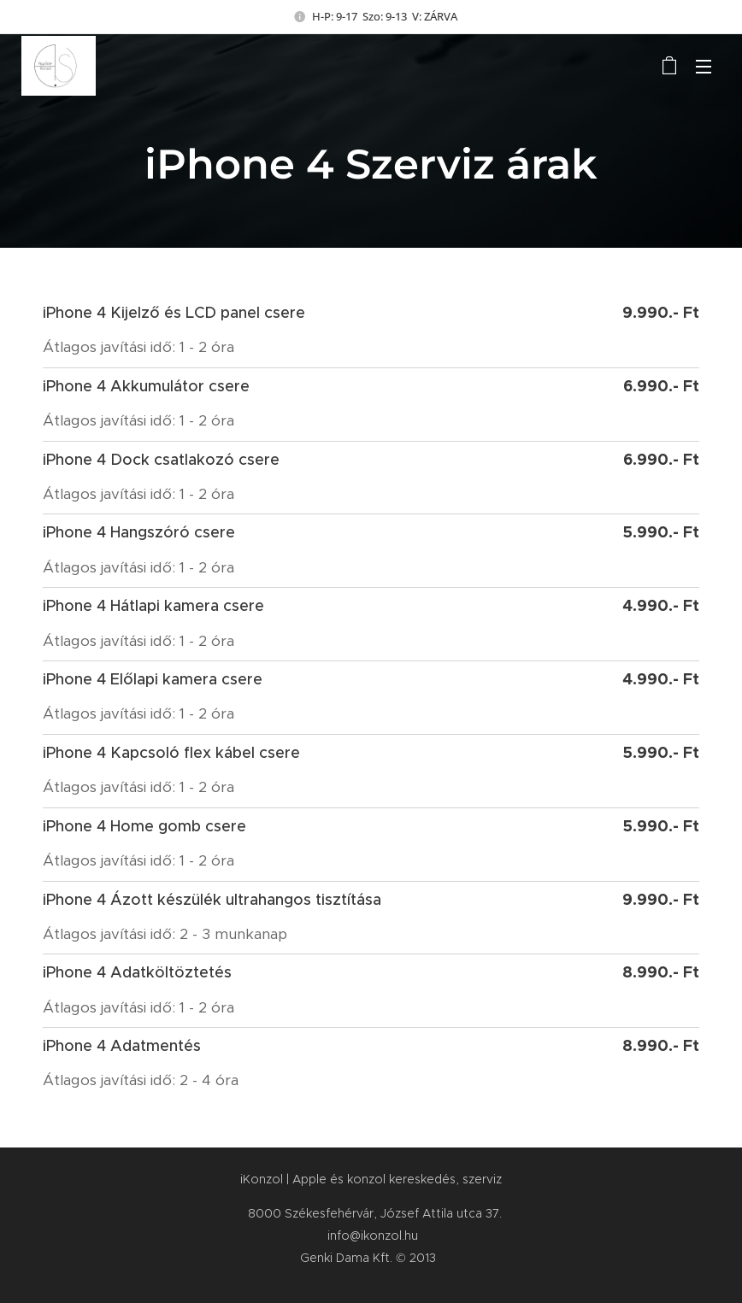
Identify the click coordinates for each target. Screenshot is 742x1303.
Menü (703, 66)
